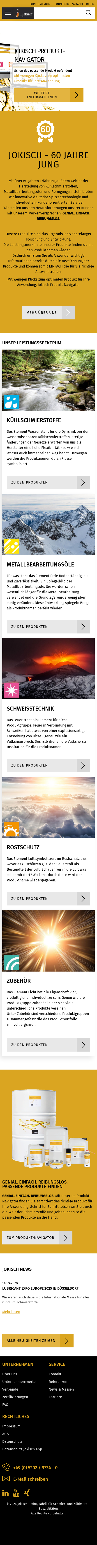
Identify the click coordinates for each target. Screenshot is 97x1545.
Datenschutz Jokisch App (22, 1449)
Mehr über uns (50, 312)
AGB (5, 1434)
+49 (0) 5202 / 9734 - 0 (30, 1468)
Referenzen (58, 1382)
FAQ (5, 1404)
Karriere (55, 1397)
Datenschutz (12, 1441)
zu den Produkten (50, 482)
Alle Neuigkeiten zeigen (40, 1340)
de (88, 4)
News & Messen (61, 1389)
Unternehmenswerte (19, 1382)
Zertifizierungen (15, 1397)
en (92, 4)
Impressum (11, 1426)
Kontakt (55, 1374)
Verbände (10, 1389)
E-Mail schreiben (25, 1479)
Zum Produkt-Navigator (39, 1237)
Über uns (9, 1374)
